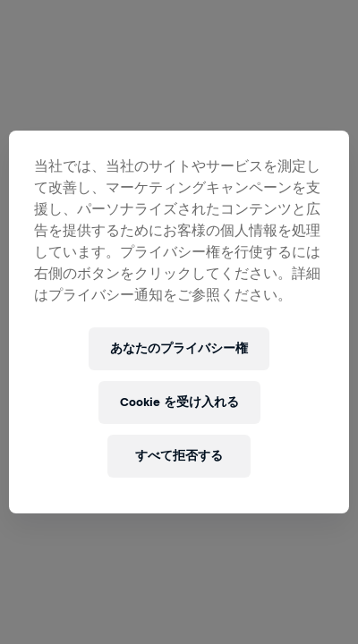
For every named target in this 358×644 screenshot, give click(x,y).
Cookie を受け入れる (179, 402)
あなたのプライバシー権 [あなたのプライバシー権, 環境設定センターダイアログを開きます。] (179, 348)
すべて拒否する (179, 455)
